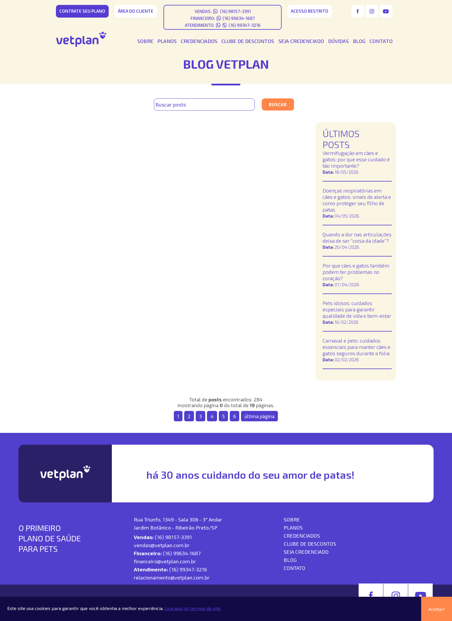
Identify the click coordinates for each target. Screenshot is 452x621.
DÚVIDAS (338, 41)
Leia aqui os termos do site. (193, 608)
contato (294, 568)
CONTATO (381, 41)
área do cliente (135, 11)
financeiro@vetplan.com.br (165, 561)
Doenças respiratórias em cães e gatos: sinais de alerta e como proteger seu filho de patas (357, 200)
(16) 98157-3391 (235, 11)
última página (259, 416)
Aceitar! (436, 609)
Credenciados (302, 535)
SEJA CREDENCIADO (301, 41)
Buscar (278, 104)
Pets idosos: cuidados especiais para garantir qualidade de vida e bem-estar (357, 309)
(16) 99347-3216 (245, 25)
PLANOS (167, 41)
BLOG (359, 41)
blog (290, 560)
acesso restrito (309, 11)
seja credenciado (306, 552)
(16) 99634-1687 (239, 18)
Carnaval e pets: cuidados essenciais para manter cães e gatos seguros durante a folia (356, 346)
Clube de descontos (310, 543)
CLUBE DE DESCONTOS (247, 41)
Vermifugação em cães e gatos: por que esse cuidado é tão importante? (356, 159)
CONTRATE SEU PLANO (82, 11)
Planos (293, 527)
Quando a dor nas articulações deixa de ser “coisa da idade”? (357, 237)
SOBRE (145, 41)
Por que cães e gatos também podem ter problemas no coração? (356, 271)
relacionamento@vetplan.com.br (172, 577)
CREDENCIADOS (199, 41)
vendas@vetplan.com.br (162, 545)
